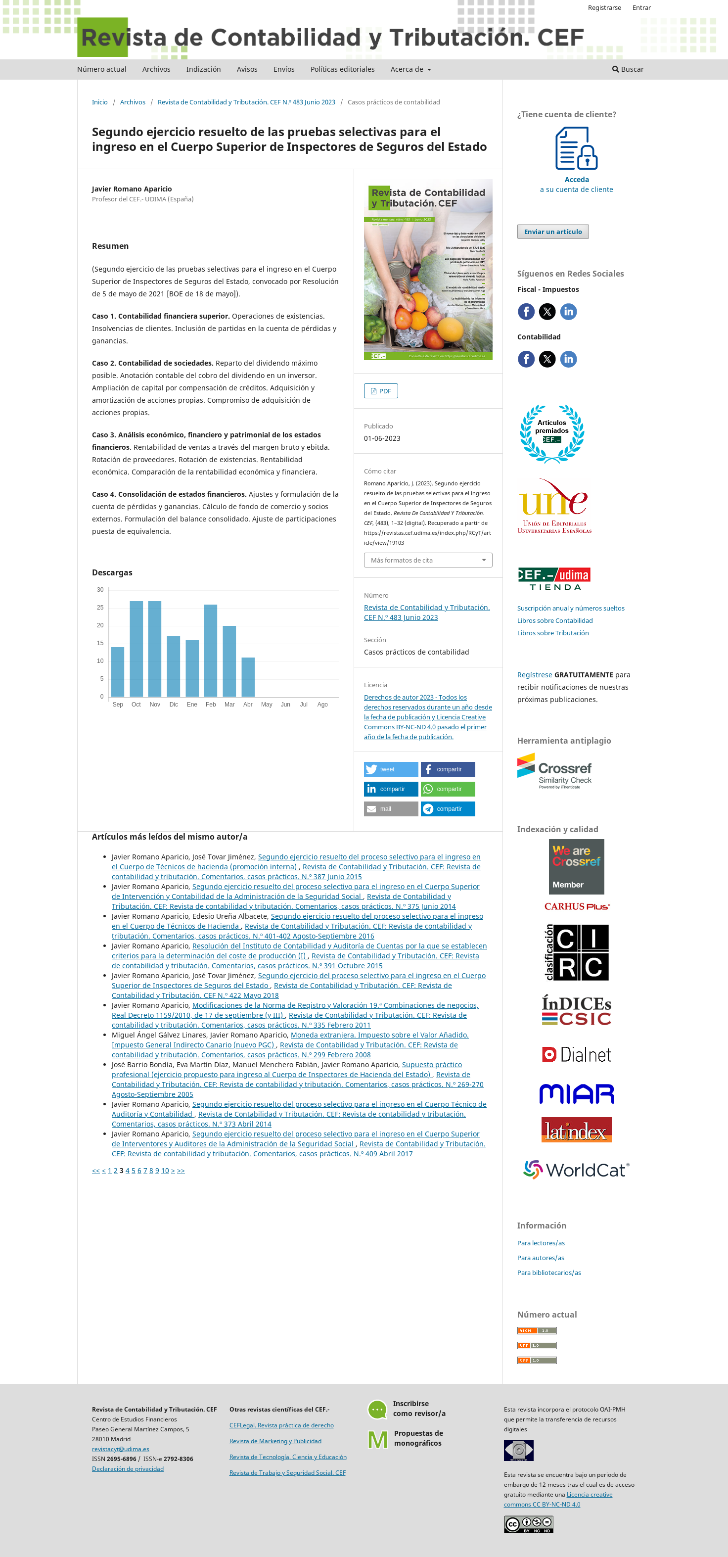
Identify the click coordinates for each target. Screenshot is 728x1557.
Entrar (642, 7)
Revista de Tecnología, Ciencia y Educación (288, 1457)
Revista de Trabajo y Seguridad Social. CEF (287, 1472)
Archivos (156, 69)
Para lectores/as (541, 1242)
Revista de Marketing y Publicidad (275, 1441)
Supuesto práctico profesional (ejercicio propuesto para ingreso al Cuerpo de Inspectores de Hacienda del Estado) (287, 1069)
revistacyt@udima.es (120, 1449)
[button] (391, 769)
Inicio (100, 101)
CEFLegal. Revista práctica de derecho (281, 1425)
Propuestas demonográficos (418, 1438)
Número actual (102, 69)
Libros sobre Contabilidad (555, 620)
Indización (203, 69)
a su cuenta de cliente (576, 179)
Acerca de (408, 69)
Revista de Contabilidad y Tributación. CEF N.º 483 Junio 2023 (246, 101)
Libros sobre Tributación (553, 632)
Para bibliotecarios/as (549, 1272)
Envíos (284, 69)
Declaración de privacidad (128, 1468)
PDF (384, 390)
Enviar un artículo (553, 231)
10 (165, 1170)
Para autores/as (540, 1257)
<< (96, 1170)
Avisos (247, 69)
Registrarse (604, 7)
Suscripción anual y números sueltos (571, 608)
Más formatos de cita (402, 560)
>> (181, 1170)
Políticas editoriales (343, 69)
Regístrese (534, 674)
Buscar (628, 69)
